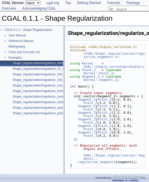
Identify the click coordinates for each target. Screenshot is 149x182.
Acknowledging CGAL (39, 8)
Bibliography (17, 46)
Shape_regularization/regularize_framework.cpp (45, 91)
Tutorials (113, 3)
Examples (15, 57)
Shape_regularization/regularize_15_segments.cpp (47, 69)
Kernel (88, 63)
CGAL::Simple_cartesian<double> (113, 66)
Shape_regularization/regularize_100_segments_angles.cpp (53, 74)
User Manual (17, 35)
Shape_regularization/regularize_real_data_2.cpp (46, 85)
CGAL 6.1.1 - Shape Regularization (28, 30)
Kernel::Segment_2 (100, 80)
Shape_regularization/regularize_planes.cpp (42, 113)
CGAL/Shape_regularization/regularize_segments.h (114, 55)
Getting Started (89, 3)
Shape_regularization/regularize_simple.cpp (42, 63)
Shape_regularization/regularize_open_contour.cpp (47, 107)
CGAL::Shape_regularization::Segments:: (114, 157)
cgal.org (52, 3)
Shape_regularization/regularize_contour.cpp (43, 96)
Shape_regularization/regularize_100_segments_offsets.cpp (53, 80)
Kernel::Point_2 (98, 73)
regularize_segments (92, 162)
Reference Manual (21, 41)
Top (68, 3)
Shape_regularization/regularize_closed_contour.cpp (48, 102)
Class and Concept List (24, 52)
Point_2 (89, 70)
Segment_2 (91, 76)
